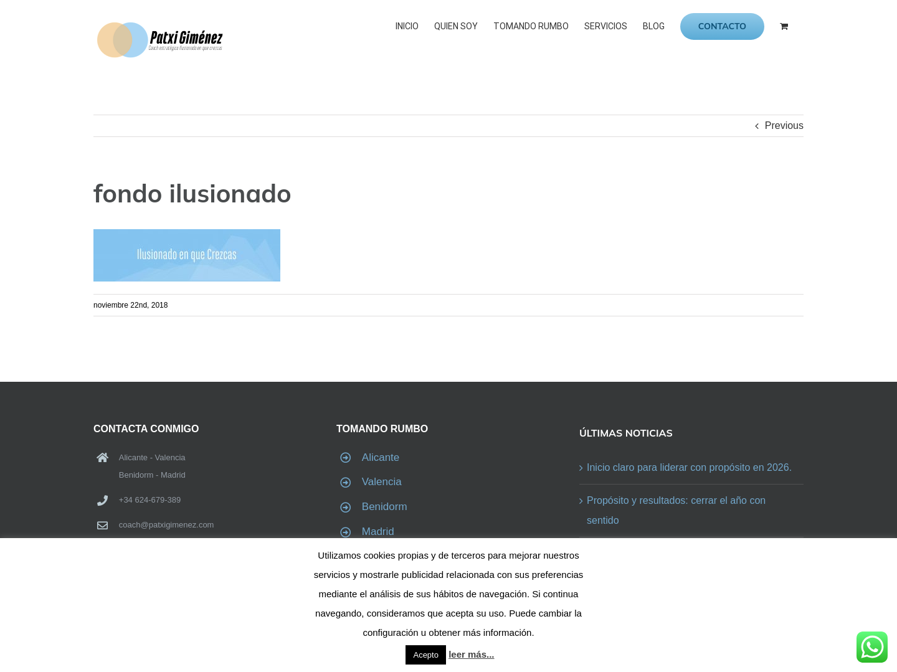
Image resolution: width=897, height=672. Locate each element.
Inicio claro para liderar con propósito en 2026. (689, 467)
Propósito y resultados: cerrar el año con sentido (676, 510)
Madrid (378, 531)
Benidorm (384, 507)
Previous (784, 125)
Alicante (380, 457)
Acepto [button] (425, 655)
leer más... (471, 654)
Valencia (382, 482)
